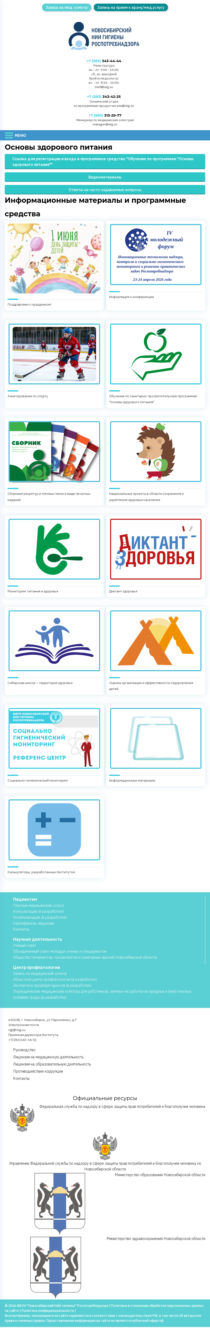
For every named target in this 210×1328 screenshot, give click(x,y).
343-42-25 (104, 97)
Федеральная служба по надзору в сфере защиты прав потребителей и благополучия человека (107, 1119)
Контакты (21, 930)
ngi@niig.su (16, 1031)
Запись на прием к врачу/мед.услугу (130, 7)
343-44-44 (103, 61)
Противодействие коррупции (38, 1072)
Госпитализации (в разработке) (40, 918)
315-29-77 (105, 116)
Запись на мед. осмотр (67, 7)
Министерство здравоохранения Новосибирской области (107, 1268)
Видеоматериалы (105, 178)
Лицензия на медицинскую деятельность (48, 1057)
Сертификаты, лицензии (33, 924)
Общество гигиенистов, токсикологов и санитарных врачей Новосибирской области (85, 958)
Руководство (24, 1050)
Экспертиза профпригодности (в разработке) (52, 986)
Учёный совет (24, 946)
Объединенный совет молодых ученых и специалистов (59, 952)
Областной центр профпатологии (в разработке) (55, 980)
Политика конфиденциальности (47, 1311)
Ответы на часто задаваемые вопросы (105, 190)
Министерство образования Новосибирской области (110, 1205)
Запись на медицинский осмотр (40, 974)
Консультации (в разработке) (38, 912)
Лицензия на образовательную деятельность (52, 1065)
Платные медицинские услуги (38, 906)
